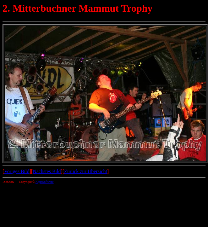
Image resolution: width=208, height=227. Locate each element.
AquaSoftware (45, 181)
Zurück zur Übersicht (85, 171)
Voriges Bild (16, 171)
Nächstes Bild (47, 171)
